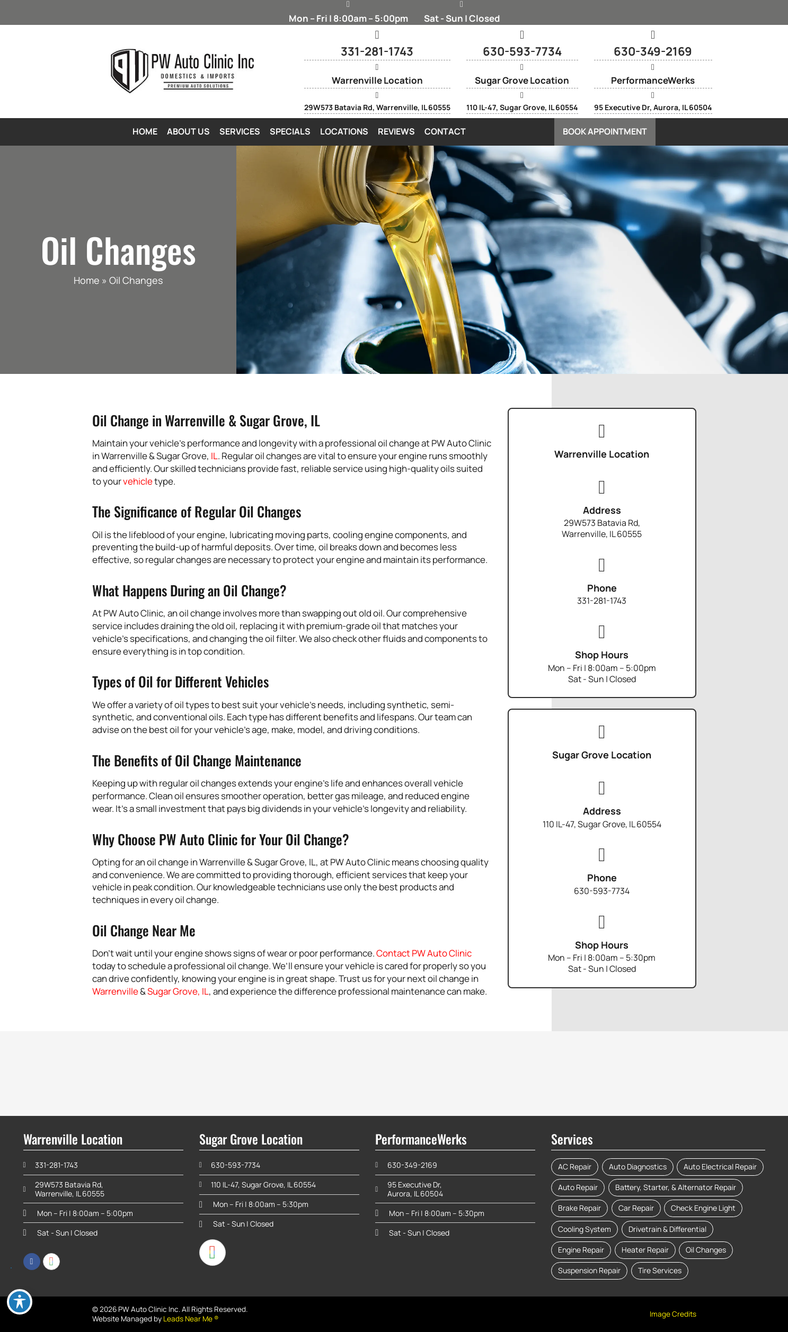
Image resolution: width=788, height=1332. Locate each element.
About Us (188, 131)
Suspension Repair (589, 1270)
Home (144, 131)
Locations (344, 131)
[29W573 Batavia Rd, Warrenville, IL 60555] (377, 95)
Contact (445, 131)
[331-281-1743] (377, 35)
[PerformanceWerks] (653, 67)
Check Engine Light (703, 1208)
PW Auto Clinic (442, 953)
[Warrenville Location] (377, 67)
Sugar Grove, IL (178, 991)
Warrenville (115, 991)
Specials (290, 131)
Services (239, 131)
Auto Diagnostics (638, 1166)
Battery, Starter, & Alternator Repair (675, 1187)
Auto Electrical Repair (720, 1166)
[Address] (602, 487)
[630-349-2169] (653, 35)
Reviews (396, 131)
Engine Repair (581, 1250)
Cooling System (584, 1229)
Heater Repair (645, 1250)
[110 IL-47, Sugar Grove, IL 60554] (522, 95)
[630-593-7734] (522, 35)
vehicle (138, 481)
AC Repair (574, 1166)
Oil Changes (706, 1250)
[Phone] (602, 565)
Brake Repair (579, 1208)
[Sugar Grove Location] (522, 67)
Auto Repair (578, 1187)
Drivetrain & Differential (667, 1229)
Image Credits (673, 1314)
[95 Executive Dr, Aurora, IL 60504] (653, 95)
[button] (605, 131)
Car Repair (636, 1208)
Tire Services (659, 1270)
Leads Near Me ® (191, 1319)
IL (214, 456)
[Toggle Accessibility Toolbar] (19, 1302)
